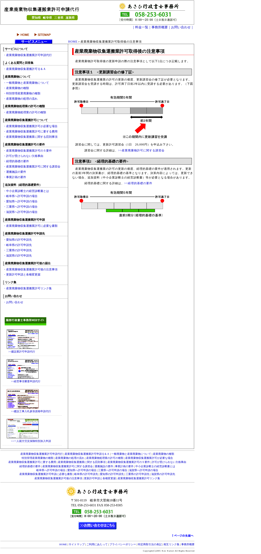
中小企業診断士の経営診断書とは (155, 466)
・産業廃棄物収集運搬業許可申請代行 (27, 55)
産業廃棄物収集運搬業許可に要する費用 (32, 462)
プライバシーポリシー (123, 544)
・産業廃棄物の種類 (16, 88)
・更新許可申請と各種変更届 (21, 274)
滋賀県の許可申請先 (163, 474)
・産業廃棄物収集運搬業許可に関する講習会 (31, 166)
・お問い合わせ (13, 302)
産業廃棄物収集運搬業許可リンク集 (138, 478)
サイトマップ (76, 544)
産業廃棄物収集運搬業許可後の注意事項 (58, 478)
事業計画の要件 (124, 466)
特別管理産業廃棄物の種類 (37, 458)
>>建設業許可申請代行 (19, 351)
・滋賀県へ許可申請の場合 (20, 212)
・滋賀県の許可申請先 (17, 255)
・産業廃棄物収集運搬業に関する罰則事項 (30, 136)
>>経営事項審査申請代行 (21, 381)
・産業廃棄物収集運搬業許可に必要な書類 (30, 225)
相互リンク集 (171, 544)
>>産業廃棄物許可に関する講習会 (141, 150)
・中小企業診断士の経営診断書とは (26, 191)
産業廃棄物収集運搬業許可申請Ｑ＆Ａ (86, 454)
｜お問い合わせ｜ (181, 27)
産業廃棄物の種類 (163, 454)
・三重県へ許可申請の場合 (21, 206)
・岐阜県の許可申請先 (17, 245)
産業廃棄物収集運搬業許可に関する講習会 (67, 466)
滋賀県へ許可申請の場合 (143, 470)
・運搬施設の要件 (14, 171)
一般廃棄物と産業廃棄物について (131, 454)
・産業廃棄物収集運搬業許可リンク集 (27, 288)
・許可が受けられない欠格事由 (23, 155)
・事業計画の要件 (14, 177)
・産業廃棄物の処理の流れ (20, 98)
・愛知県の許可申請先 (17, 239)
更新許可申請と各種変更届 (99, 478)
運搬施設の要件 (103, 466)
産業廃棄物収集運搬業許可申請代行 (41, 454)
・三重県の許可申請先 (17, 250)
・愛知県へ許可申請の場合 (20, 201)
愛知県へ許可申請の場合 (81, 470)
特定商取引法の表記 (149, 544)
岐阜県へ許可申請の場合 (50, 470)
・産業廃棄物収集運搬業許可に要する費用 (30, 131)
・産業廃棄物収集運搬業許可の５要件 (27, 150)
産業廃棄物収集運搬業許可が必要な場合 (149, 458)
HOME (72, 41)
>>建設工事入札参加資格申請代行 (27, 411)
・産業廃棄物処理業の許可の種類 (24, 112)
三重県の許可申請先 (137, 474)
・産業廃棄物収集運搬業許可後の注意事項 (30, 269)
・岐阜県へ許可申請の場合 (21, 196)
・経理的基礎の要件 (16, 161)
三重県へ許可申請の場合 (112, 470)
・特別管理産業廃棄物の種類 (21, 93)
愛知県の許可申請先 (111, 474)
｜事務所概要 (158, 27)
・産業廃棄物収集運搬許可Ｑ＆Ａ (24, 68)
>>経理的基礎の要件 (138, 183)
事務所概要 (188, 544)
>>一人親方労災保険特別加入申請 (27, 441)
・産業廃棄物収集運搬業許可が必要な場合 (30, 126)
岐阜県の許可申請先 (86, 474)
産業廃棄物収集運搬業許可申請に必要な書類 (46, 474)
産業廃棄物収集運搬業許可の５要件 (128, 462)
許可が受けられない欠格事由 (168, 462)
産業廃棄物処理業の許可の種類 (104, 458)
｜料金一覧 (140, 27)
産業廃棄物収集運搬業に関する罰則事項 (81, 462)
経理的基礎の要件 (30, 466)
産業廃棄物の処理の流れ (69, 458)
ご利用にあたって (97, 544)
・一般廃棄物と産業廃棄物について (26, 82)
